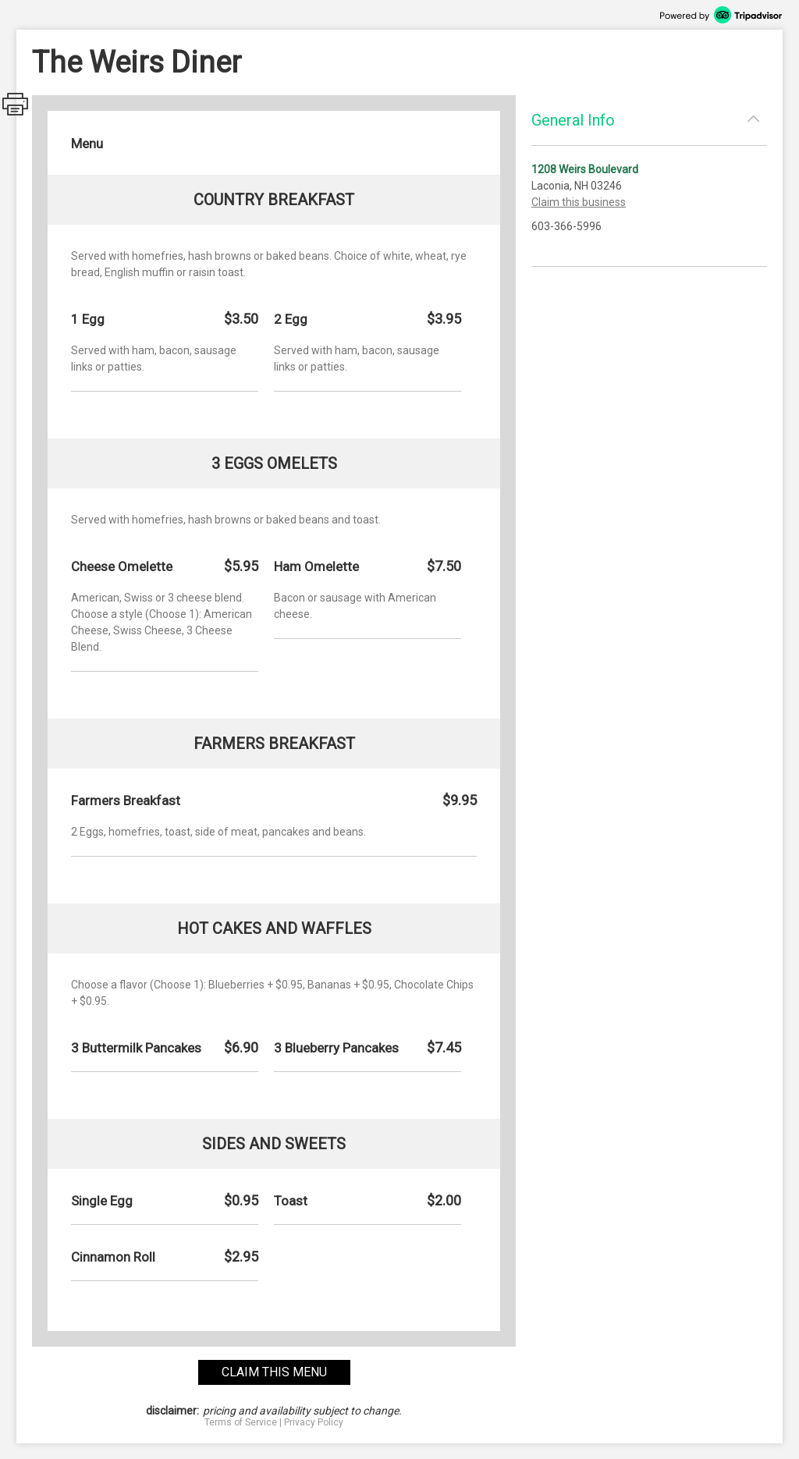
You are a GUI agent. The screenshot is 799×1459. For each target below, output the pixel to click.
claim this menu (274, 1372)
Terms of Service (240, 1422)
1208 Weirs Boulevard (584, 169)
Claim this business (578, 202)
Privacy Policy (313, 1422)
